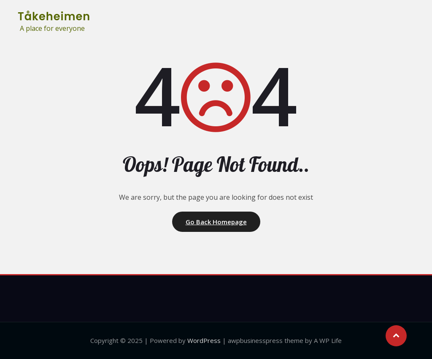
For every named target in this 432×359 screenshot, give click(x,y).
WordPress (204, 340)
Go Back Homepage (216, 222)
